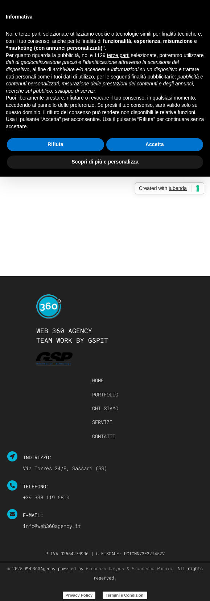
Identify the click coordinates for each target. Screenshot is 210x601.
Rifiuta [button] (55, 144)
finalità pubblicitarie (152, 77)
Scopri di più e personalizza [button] (104, 162)
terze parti (118, 55)
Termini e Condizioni (125, 595)
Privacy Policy (79, 595)
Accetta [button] (154, 144)
